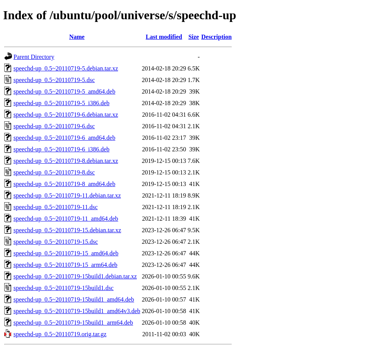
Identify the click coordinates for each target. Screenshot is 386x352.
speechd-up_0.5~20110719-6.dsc (54, 126)
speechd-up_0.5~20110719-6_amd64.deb (64, 137)
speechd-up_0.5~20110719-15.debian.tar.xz (67, 230)
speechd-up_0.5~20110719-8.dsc (54, 172)
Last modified (164, 37)
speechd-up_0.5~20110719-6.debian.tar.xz (65, 114)
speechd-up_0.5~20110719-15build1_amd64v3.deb (76, 311)
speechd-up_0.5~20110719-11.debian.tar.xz (67, 195)
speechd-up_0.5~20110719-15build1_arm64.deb (73, 322)
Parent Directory (33, 57)
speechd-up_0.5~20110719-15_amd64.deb (65, 253)
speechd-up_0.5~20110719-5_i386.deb (61, 103)
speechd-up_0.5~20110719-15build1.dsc (63, 288)
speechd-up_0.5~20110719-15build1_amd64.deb (73, 299)
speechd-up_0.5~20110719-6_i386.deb (61, 149)
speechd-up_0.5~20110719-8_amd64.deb (64, 184)
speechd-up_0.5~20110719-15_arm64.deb (65, 264)
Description (216, 37)
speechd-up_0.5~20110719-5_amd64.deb (64, 91)
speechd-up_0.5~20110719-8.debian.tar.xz (65, 161)
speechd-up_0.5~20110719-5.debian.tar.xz (65, 68)
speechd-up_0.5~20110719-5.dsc (54, 80)
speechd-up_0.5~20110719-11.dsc (55, 207)
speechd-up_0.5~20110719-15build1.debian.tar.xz (75, 276)
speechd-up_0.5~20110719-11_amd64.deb (65, 218)
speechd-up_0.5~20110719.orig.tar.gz (59, 334)
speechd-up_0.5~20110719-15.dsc (55, 241)
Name (77, 37)
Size (193, 37)
